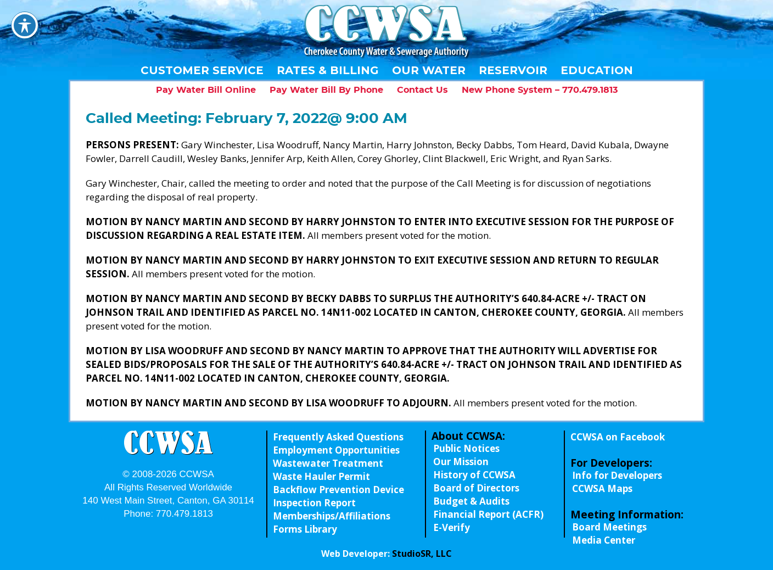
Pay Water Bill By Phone (326, 90)
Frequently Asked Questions (338, 437)
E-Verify (451, 527)
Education (597, 70)
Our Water (429, 70)
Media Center (603, 540)
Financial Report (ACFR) (488, 514)
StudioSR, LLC (422, 553)
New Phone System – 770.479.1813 (540, 90)
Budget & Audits (471, 501)
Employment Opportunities (336, 450)
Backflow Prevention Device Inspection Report (338, 496)
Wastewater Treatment (328, 463)
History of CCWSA (474, 474)
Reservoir (513, 70)
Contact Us (422, 90)
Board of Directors (476, 488)
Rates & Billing (328, 70)
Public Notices (466, 448)
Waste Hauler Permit (321, 476)
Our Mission (461, 461)
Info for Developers (617, 475)
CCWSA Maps (602, 488)
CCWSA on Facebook (617, 437)
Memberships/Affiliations (331, 516)
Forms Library (305, 529)
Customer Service (202, 70)
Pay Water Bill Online (206, 90)
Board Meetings (609, 527)
